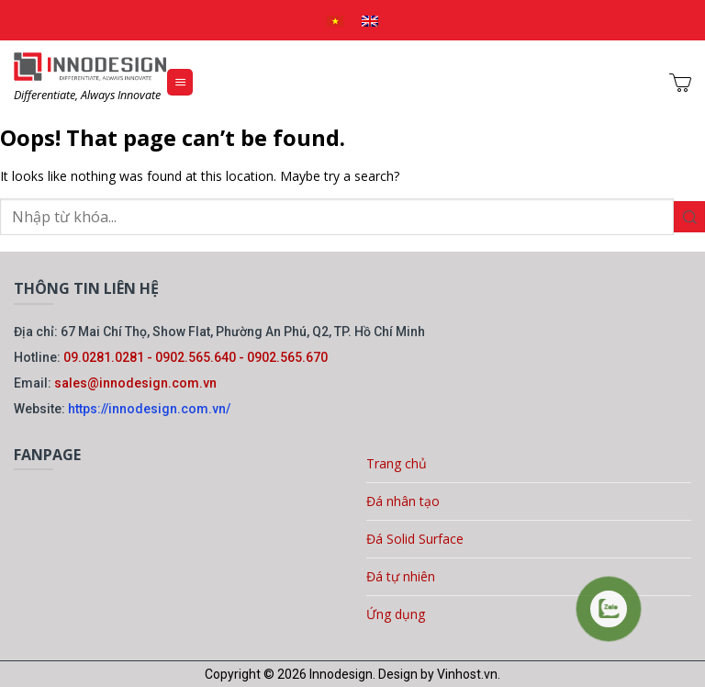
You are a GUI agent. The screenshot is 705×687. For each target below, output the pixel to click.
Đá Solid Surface (415, 538)
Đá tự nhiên (400, 576)
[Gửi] (689, 217)
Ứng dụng (395, 614)
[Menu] (180, 82)
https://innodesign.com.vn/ (149, 408)
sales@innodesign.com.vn (135, 383)
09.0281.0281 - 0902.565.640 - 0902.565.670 (195, 357)
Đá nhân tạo (403, 501)
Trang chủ (396, 463)
